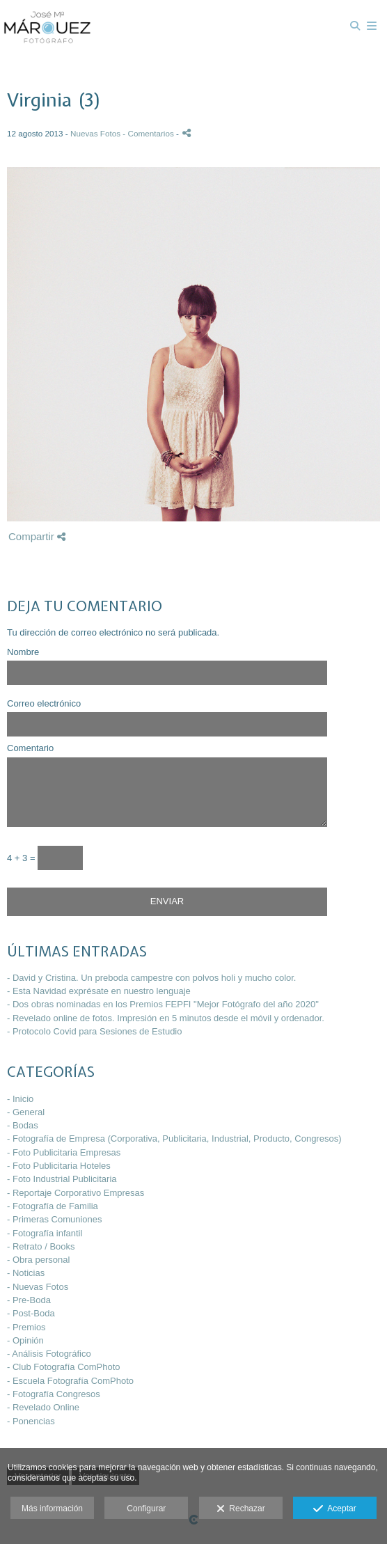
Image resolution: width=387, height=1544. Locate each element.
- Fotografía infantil (44, 1233)
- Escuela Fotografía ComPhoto (70, 1381)
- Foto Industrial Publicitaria (62, 1179)
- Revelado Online (43, 1407)
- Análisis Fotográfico (49, 1353)
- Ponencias (31, 1421)
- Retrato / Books (41, 1246)
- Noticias (26, 1273)
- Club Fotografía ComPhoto (63, 1367)
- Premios (26, 1327)
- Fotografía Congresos (53, 1394)
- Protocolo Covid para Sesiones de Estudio (94, 1031)
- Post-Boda (31, 1313)
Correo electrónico (44, 704)
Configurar (146, 1508)
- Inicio (20, 1099)
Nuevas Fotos (95, 133)
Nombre (23, 652)
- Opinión (25, 1340)
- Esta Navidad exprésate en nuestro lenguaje (99, 991)
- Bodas (22, 1125)
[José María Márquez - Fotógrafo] (47, 26)
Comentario (30, 748)
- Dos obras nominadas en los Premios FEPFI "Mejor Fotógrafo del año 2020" (163, 1004)
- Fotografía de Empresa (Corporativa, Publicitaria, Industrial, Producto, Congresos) (174, 1138)
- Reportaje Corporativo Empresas (75, 1193)
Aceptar (334, 1509)
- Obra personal (38, 1259)
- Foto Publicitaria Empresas (63, 1152)
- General (26, 1112)
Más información (52, 1508)
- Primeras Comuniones (54, 1219)
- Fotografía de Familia (52, 1206)
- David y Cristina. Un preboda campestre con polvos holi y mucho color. (151, 977)
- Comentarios (149, 133)
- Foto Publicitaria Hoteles (59, 1165)
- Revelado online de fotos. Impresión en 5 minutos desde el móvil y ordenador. (165, 1018)
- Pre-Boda (29, 1300)
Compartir (36, 536)
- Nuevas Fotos (37, 1287)
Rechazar (240, 1509)
